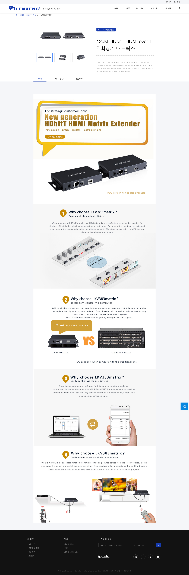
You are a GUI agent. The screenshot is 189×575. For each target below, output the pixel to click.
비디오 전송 (31, 15)
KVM (66, 548)
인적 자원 (31, 552)
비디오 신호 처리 (71, 552)
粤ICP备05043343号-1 (123, 571)
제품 (134, 8)
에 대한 (170, 8)
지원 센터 (158, 8)
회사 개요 (31, 544)
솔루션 (124, 8)
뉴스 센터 (145, 8)
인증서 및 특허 (33, 548)
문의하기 (168, 2)
